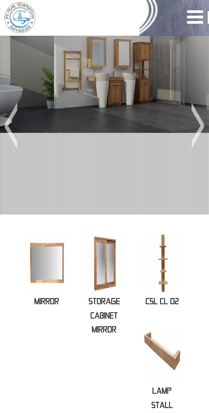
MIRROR (47, 301)
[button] (10, 125)
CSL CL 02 (162, 301)
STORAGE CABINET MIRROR (104, 315)
